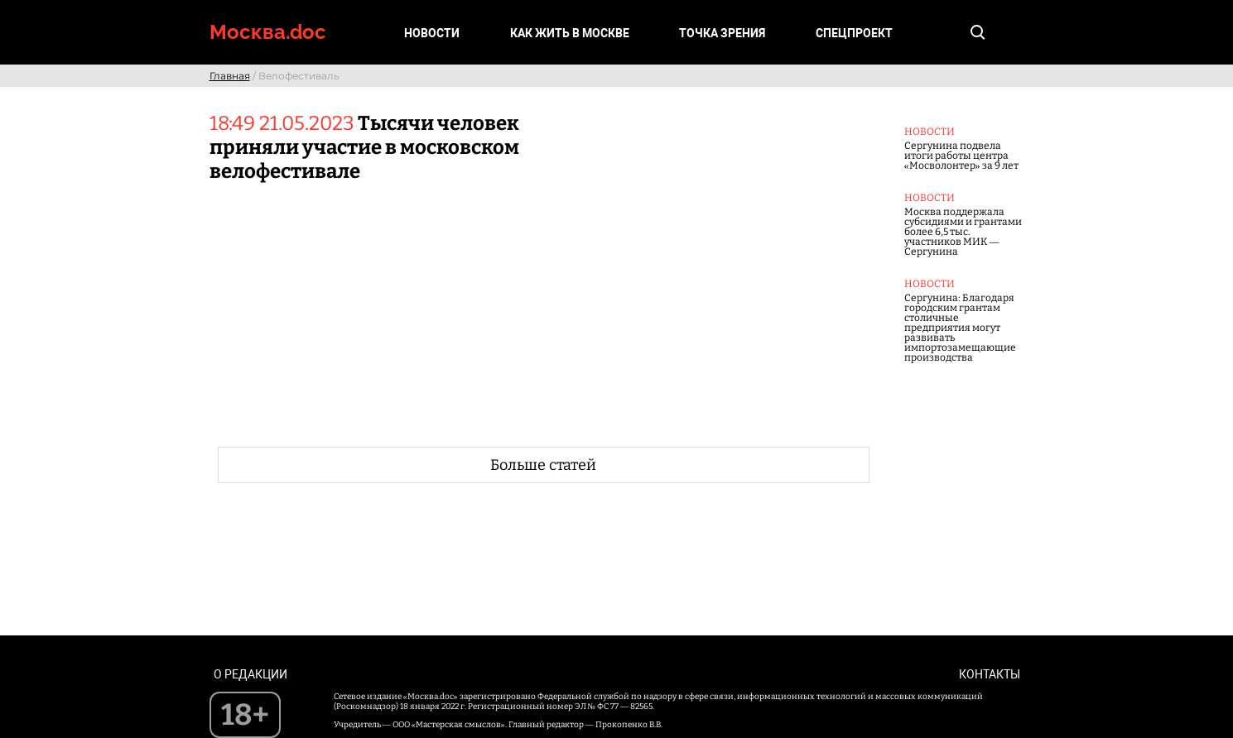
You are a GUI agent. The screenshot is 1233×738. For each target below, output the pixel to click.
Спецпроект (854, 33)
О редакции (250, 674)
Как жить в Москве (569, 33)
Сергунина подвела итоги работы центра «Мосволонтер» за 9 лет (961, 155)
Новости (432, 33)
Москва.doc (268, 32)
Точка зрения (722, 33)
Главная (230, 75)
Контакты (989, 674)
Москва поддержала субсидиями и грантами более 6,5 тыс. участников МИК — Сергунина (963, 231)
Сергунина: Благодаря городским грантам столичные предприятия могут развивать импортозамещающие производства (960, 327)
